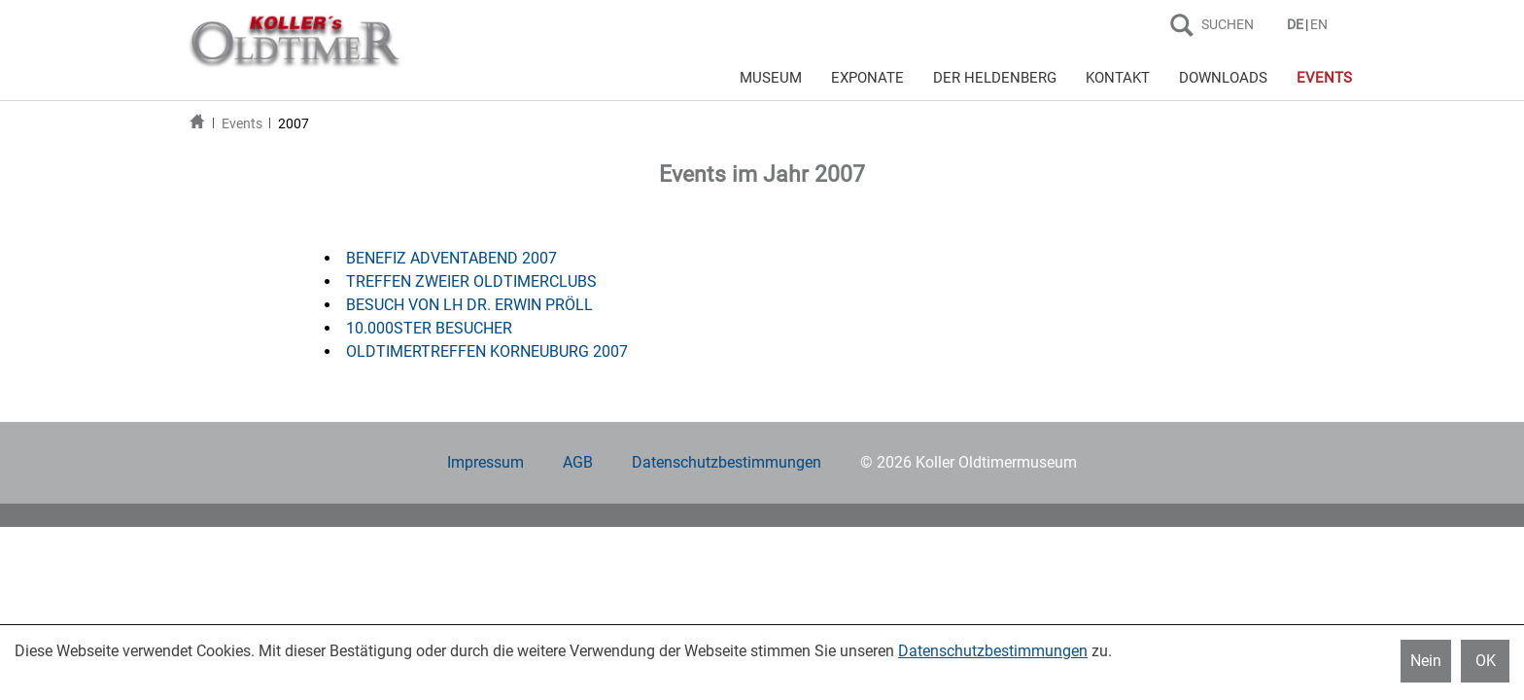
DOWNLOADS (1223, 78)
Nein (1425, 660)
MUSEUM (771, 78)
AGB (578, 462)
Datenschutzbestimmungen (726, 462)
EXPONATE (867, 78)
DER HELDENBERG (994, 78)
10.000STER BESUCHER (429, 328)
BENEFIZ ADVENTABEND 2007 (451, 258)
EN (1319, 24)
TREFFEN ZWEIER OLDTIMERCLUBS (471, 281)
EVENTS (1324, 78)
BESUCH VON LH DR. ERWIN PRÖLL (469, 305)
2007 (293, 123)
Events (242, 123)
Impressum (485, 462)
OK (1485, 660)
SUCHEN (1227, 24)
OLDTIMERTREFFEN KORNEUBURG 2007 (487, 351)
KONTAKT (1118, 78)
